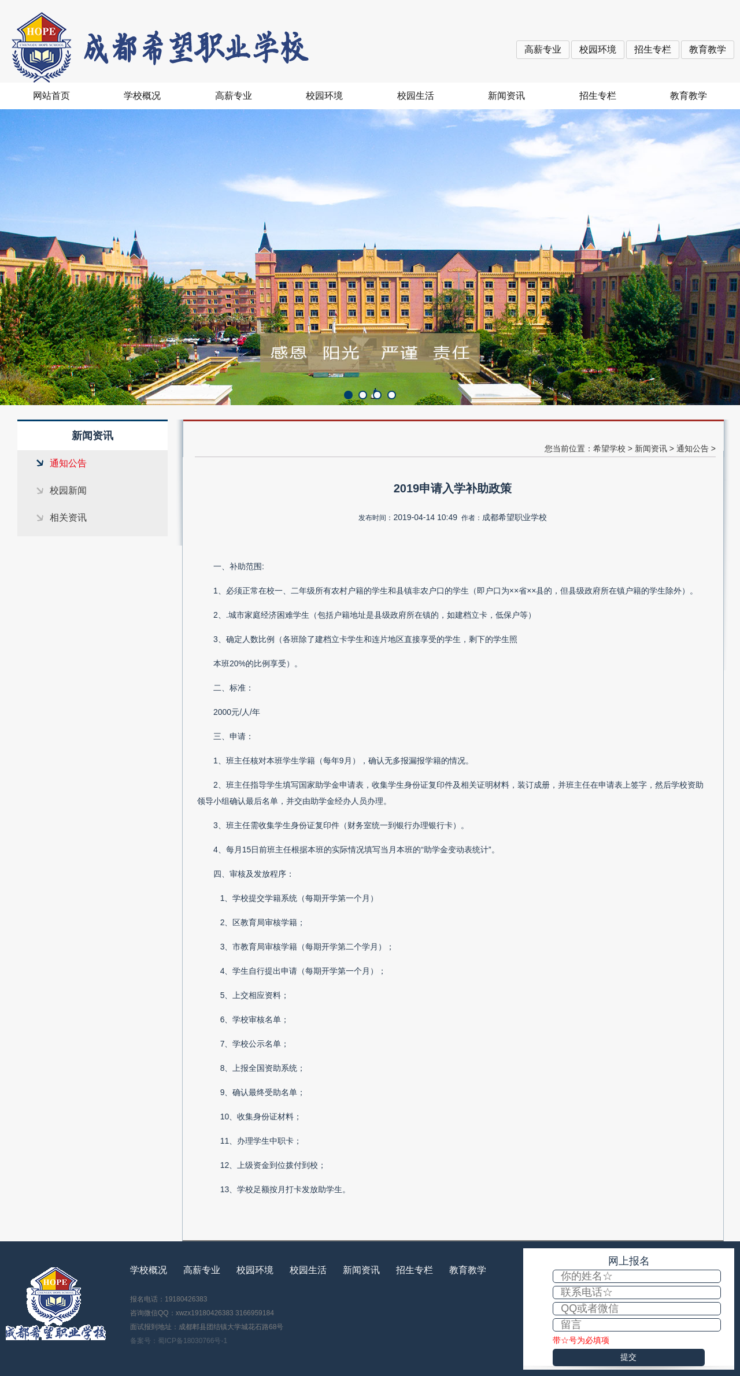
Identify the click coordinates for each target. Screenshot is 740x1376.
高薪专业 (542, 49)
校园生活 (415, 96)
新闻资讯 (506, 96)
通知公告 (68, 463)
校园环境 (597, 49)
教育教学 (707, 49)
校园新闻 (68, 490)
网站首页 (51, 96)
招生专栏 (652, 49)
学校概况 (142, 96)
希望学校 (609, 448)
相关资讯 (68, 517)
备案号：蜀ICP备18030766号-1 (178, 1341)
